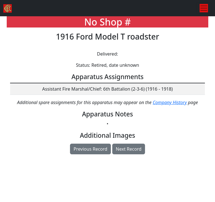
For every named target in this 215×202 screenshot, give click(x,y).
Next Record (129, 149)
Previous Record (91, 149)
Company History (170, 102)
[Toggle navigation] (204, 8)
